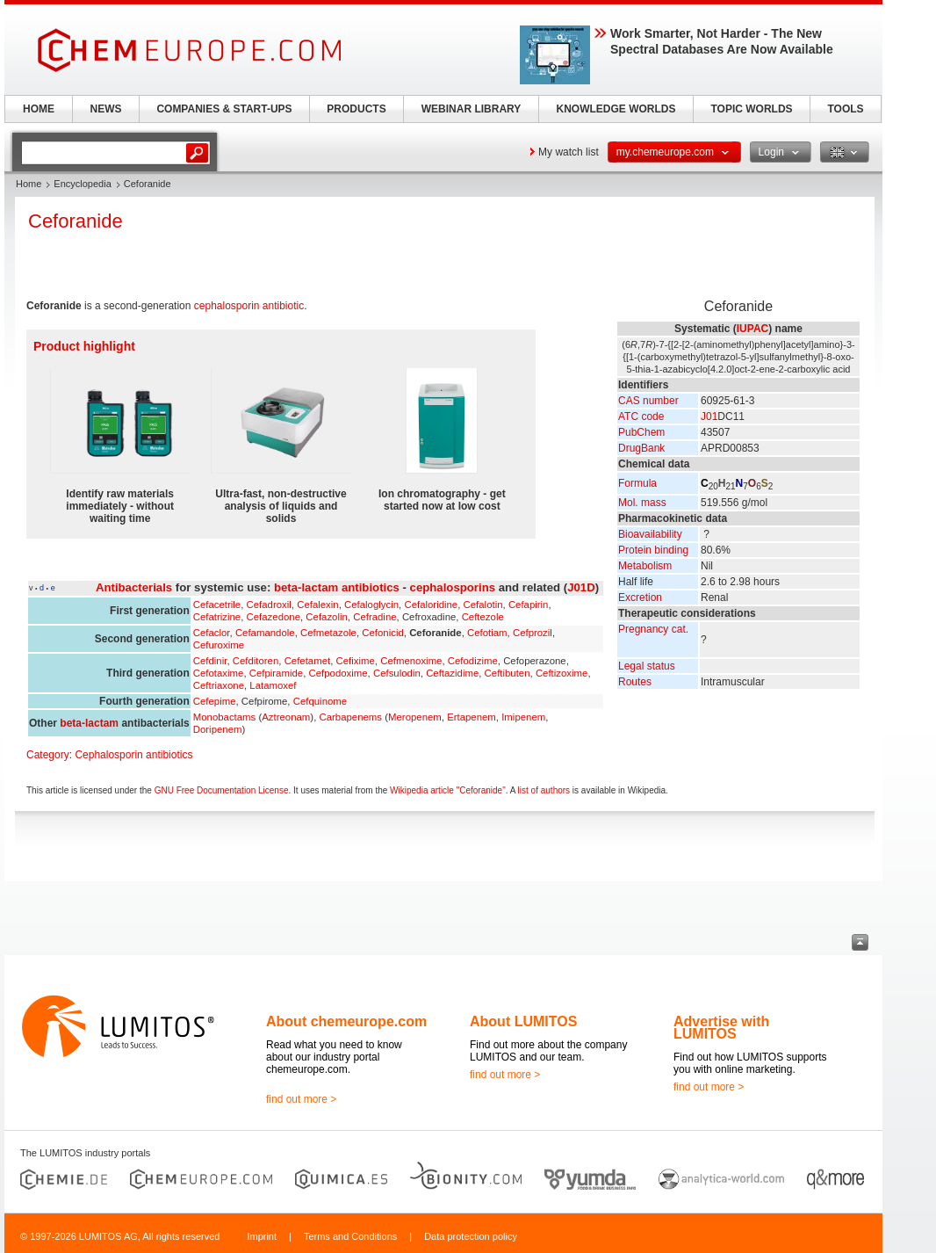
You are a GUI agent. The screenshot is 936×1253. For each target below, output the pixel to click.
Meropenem (415, 717)
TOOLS (845, 109)
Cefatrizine (217, 617)
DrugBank (641, 448)
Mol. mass (642, 502)
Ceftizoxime (562, 673)
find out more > (301, 1099)
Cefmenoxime (411, 660)
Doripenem (217, 729)
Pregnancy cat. (653, 629)
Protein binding (653, 550)
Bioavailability (650, 534)
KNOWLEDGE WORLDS (616, 109)
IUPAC (752, 328)
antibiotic (283, 306)
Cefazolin (327, 617)
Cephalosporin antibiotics (133, 755)
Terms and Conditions (350, 1236)
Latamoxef (272, 685)
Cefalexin (318, 604)
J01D (581, 587)
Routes (635, 682)
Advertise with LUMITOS (721, 1027)
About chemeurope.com (346, 1021)
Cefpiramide (276, 673)
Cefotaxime (218, 673)
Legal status (646, 666)
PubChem (641, 432)
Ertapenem (471, 717)
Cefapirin (528, 604)
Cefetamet (307, 660)
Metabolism (645, 566)
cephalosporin (227, 306)
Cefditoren (256, 660)
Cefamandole (265, 632)
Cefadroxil (269, 604)
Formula (637, 483)
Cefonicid (383, 632)
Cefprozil (532, 632)
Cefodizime (473, 660)
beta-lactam (89, 723)
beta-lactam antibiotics (337, 587)
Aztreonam (286, 717)
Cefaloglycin (371, 604)
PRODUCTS (356, 109)
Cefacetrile (217, 604)
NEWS (106, 109)
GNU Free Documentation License (222, 790)
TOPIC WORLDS (751, 109)
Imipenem (523, 717)
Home (28, 183)
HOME (38, 109)
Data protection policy (470, 1236)
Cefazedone (273, 617)
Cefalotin (483, 604)
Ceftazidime (452, 673)
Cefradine (374, 617)
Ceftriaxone (218, 685)
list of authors (544, 790)
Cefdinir (210, 660)
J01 (709, 416)
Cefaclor (211, 632)
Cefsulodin (397, 673)
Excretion (640, 597)
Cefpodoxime (337, 673)
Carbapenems (350, 717)
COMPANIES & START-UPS (224, 109)
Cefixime (355, 660)
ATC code (641, 416)
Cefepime (214, 701)
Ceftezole (483, 617)
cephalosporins (452, 587)
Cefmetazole (328, 632)
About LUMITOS (523, 1021)
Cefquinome (320, 701)
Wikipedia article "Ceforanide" (448, 790)
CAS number (648, 401)
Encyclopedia (82, 183)
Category (47, 755)
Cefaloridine (430, 604)
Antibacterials (134, 587)
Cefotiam (487, 632)
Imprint (262, 1236)
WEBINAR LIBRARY (471, 109)
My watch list (568, 152)
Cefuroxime (218, 645)
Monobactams (224, 717)
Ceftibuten (507, 673)
